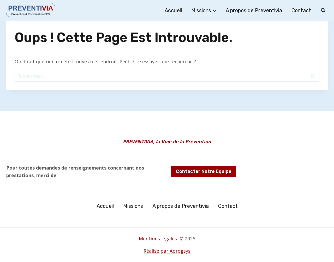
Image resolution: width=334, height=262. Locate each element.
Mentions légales (158, 238)
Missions (133, 206)
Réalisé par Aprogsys (167, 251)
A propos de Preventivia (254, 10)
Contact (301, 10)
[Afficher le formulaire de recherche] (323, 10)
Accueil (173, 10)
